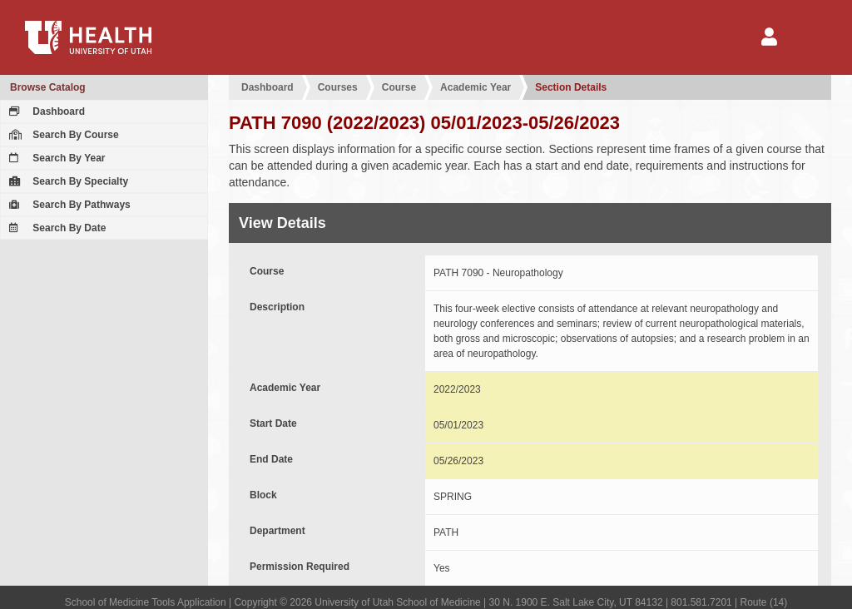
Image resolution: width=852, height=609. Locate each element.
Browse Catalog (48, 87)
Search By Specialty (66, 181)
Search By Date (55, 228)
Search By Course (62, 135)
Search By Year (55, 158)
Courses (338, 87)
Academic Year (475, 87)
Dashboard (45, 111)
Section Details (571, 87)
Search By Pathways (68, 204)
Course (399, 87)
